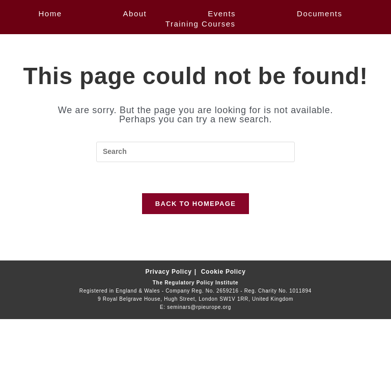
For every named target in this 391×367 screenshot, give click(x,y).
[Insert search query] (195, 152)
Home (50, 13)
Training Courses (200, 23)
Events (222, 13)
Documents (319, 13)
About (135, 13)
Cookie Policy (223, 271)
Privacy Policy (168, 271)
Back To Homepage (195, 203)
